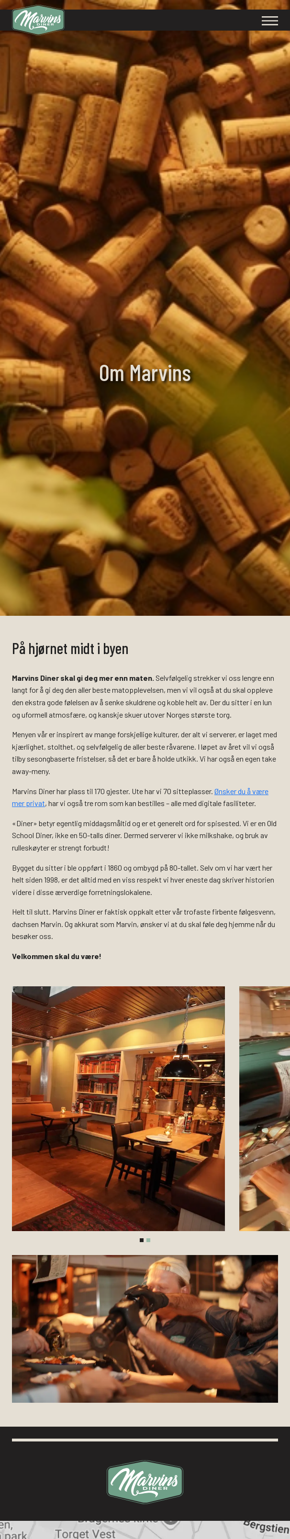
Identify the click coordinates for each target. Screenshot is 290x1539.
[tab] (142, 1240)
